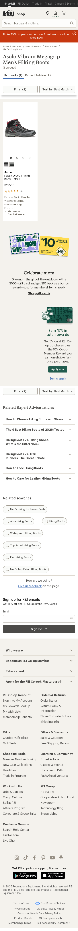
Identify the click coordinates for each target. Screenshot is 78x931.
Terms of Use (21, 895)
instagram (17, 858)
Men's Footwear (33, 46)
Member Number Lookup (20, 759)
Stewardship (48, 813)
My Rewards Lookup (16, 706)
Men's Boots (51, 46)
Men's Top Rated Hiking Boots (25, 569)
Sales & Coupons (51, 737)
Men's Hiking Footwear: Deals (25, 509)
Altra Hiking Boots (18, 521)
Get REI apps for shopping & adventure (39, 868)
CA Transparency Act (51, 910)
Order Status (49, 700)
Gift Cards (9, 743)
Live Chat (9, 840)
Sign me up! (39, 629)
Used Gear (10, 770)
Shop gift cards (39, 293)
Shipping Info (49, 721)
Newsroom (47, 802)
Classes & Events (51, 764)
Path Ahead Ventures (54, 775)
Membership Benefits (17, 717)
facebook (34, 858)
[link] (20, 132)
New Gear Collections (17, 764)
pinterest (43, 858)
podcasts (61, 858)
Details (53, 603)
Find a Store (11, 835)
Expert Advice (49, 759)
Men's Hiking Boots (12, 49)
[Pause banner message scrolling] (74, 33)
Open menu (72, 13)
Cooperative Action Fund (57, 797)
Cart (64, 13)
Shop (21, 14)
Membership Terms (20, 915)
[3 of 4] (23, 158)
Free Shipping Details (54, 743)
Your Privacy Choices (50, 896)
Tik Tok (26, 858)
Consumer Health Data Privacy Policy (38, 905)
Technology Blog (51, 808)
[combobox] (39, 23)
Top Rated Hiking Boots (22, 545)
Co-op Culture (12, 797)
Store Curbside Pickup (55, 716)
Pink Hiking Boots (18, 557)
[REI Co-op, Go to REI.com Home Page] (8, 13)
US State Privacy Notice (50, 901)
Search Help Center (16, 829)
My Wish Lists (12, 711)
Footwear (17, 46)
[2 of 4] (17, 158)
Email (6, 611)
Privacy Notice (22, 901)
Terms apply (56, 287)
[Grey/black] (6, 164)
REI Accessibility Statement (54, 915)
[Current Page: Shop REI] (9, 3)
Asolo (6, 46)
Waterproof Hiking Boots (23, 533)
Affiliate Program (14, 808)
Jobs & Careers (13, 791)
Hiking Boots (54, 521)
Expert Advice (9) (38, 75)
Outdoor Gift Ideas (15, 737)
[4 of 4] (29, 158)
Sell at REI (9, 802)
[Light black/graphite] (11, 164)
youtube (52, 858)
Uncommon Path (51, 770)
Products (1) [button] (13, 75)
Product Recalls (23, 910)
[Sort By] (57, 89)
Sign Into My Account (17, 700)
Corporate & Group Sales (19, 813)
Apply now (57, 369)
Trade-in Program (14, 775)
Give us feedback (30, 586)
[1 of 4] (11, 158)
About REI (47, 791)
